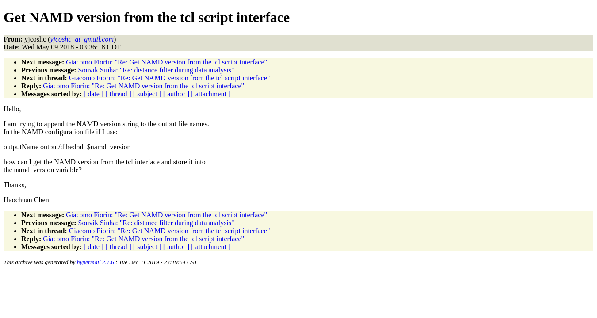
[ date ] (93, 94)
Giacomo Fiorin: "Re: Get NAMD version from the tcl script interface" (166, 62)
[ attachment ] (210, 94)
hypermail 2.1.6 (95, 262)
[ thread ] (118, 94)
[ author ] (176, 94)
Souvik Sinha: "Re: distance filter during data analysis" (156, 70)
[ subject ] (147, 94)
